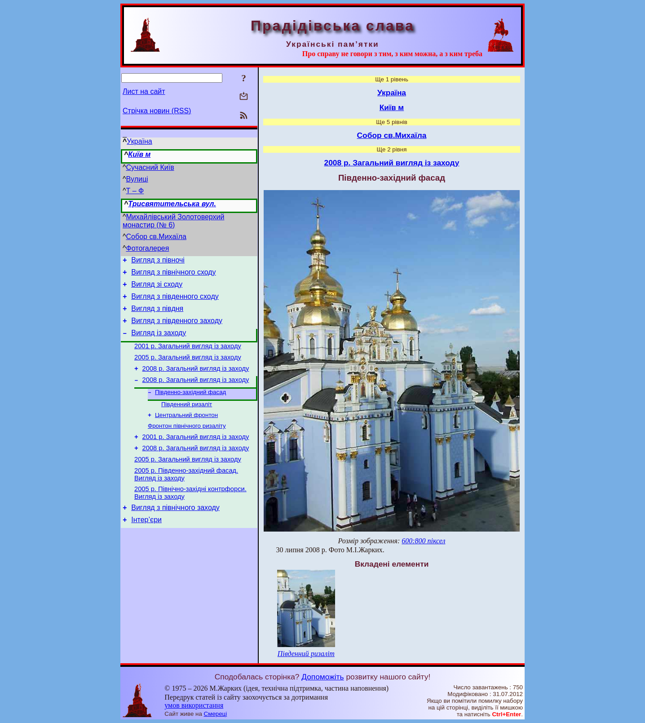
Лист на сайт (144, 91)
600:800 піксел (423, 541)
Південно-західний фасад (190, 407)
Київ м (139, 154)
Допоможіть (322, 676)
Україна (139, 141)
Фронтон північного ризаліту (187, 444)
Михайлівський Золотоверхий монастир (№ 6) (173, 221)
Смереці (215, 713)
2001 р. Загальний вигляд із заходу (187, 356)
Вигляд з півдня (157, 315)
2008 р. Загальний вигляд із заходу (195, 382)
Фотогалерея (147, 248)
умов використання (193, 705)
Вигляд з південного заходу (176, 329)
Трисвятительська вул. (172, 204)
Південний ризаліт (186, 420)
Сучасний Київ (150, 167)
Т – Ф (135, 191)
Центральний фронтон (186, 432)
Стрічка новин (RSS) (157, 111)
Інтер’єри (146, 547)
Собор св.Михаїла (156, 236)
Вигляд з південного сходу (175, 302)
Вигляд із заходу (158, 342)
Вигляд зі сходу (156, 288)
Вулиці (137, 179)
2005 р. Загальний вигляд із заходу (187, 369)
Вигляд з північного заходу (175, 534)
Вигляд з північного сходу (173, 275)
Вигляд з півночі (158, 261)
